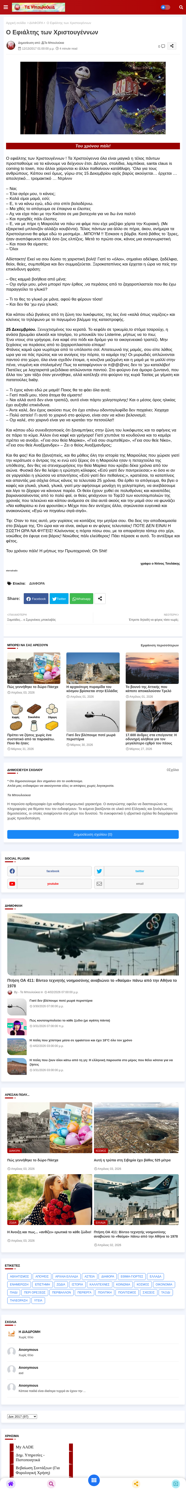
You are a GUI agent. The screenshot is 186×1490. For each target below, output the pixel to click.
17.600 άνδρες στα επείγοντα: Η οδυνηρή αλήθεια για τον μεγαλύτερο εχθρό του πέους (151, 739)
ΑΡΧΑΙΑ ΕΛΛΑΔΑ (66, 1276)
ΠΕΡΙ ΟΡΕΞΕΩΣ (35, 1292)
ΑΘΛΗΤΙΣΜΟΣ (19, 1276)
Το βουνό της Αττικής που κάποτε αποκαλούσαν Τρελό (148, 689)
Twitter (61, 599)
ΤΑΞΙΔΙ (165, 1292)
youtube (53, 883)
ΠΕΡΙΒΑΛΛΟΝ (61, 1292)
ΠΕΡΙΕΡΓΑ (85, 1292)
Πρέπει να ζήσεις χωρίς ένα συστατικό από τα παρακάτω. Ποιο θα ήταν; (31, 739)
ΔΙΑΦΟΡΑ (36, 23)
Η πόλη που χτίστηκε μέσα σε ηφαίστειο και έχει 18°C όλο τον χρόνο (81, 1040)
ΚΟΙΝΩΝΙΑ (123, 1284)
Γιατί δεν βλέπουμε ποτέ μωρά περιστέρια (91, 737)
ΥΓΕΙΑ (38, 1300)
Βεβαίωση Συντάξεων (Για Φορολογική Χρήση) (38, 1470)
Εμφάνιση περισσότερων (160, 645)
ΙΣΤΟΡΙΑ (77, 1284)
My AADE (25, 1447)
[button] (181, 7)
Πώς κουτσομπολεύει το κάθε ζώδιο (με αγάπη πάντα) (70, 1020)
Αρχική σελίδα (16, 23)
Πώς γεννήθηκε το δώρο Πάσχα (32, 687)
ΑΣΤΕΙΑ (90, 1276)
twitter (140, 871)
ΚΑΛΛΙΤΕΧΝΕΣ (100, 1284)
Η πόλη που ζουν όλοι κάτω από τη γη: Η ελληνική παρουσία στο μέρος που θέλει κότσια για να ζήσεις (101, 1062)
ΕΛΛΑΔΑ (155, 1276)
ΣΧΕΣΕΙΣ (149, 1292)
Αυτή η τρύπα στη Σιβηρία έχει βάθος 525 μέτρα (132, 1160)
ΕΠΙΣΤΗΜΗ (42, 1284)
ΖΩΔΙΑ (61, 1284)
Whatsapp (83, 599)
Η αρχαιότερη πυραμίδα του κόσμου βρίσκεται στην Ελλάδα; (92, 689)
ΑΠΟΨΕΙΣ (42, 1276)
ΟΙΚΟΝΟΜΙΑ (164, 1284)
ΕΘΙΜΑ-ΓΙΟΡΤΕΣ (132, 1276)
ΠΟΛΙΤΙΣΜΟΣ (127, 1292)
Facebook (39, 599)
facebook (52, 871)
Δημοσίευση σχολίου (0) (93, 834)
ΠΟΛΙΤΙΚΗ (105, 1292)
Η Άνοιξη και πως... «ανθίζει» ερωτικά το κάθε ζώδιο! (49, 1232)
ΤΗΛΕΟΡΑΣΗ (19, 1300)
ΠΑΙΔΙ (13, 1292)
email (140, 883)
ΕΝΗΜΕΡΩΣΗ (19, 1284)
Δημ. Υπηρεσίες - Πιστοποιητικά (30, 1457)
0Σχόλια (173, 770)
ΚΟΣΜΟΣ (143, 1284)
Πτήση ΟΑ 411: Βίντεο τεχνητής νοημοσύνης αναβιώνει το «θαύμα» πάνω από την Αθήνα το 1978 (92, 983)
